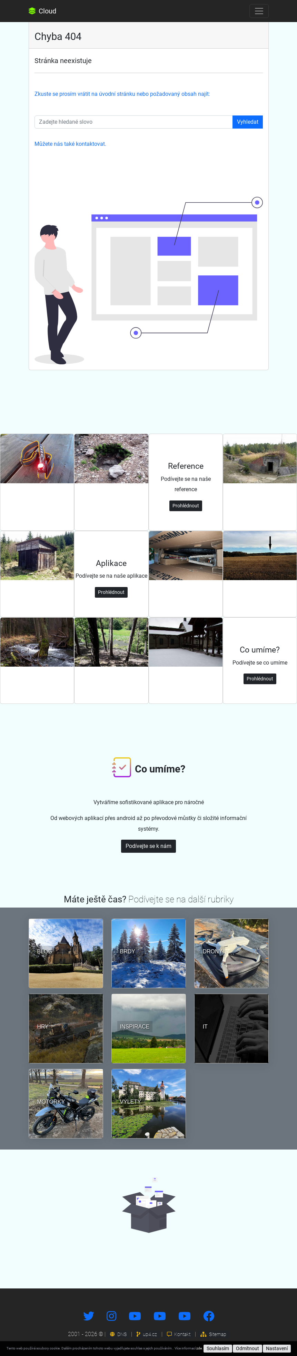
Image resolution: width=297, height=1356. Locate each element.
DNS (118, 1334)
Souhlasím (218, 1348)
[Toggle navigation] (259, 11)
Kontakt (178, 1334)
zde (199, 1348)
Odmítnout (247, 1348)
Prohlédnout (185, 505)
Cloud (42, 11)
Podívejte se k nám (148, 846)
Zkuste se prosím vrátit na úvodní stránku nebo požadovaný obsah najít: (122, 94)
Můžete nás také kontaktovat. (70, 144)
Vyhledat (247, 122)
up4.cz (147, 1334)
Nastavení (277, 1348)
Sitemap (213, 1334)
